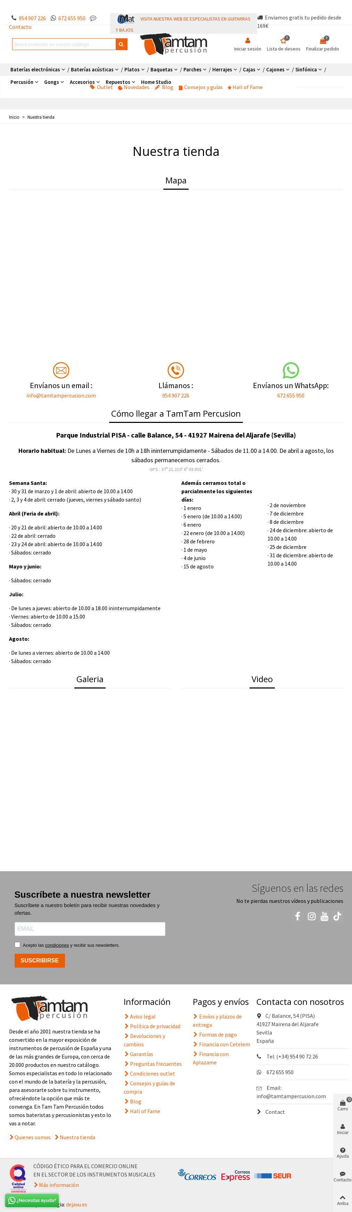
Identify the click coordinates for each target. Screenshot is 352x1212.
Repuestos (118, 82)
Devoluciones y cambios (144, 1040)
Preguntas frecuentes (153, 1064)
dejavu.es (76, 1204)
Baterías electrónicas (35, 69)
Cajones (275, 69)
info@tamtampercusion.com (61, 395)
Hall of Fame (245, 87)
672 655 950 (71, 18)
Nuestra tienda (77, 1137)
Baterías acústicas (92, 69)
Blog (164, 87)
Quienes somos (33, 1137)
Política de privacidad (152, 1026)
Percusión (21, 82)
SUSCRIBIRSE (40, 960)
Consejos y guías (201, 87)
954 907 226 (32, 18)
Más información (59, 1184)
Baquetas (161, 69)
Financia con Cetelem (221, 1044)
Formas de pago (215, 1034)
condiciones (57, 945)
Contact (270, 1111)
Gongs (51, 82)
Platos (132, 69)
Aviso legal (140, 1016)
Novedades (133, 87)
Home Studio (156, 82)
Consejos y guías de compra (149, 1087)
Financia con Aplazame (211, 1058)
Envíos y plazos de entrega (217, 1020)
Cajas (249, 69)
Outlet (101, 87)
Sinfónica (306, 69)
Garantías (138, 1054)
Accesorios (82, 82)
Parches (192, 69)
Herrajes (222, 69)
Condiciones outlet (149, 1073)
